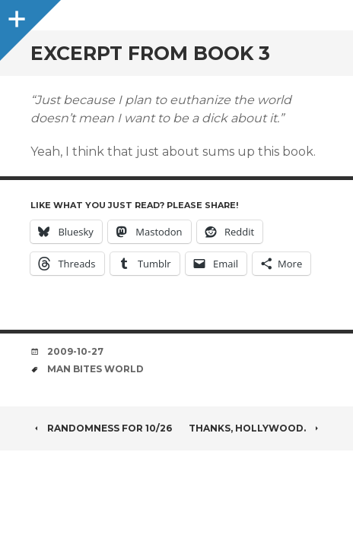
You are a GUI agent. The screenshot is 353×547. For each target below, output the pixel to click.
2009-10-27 (75, 351)
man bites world (95, 369)
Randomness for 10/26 (101, 428)
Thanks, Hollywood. (256, 428)
